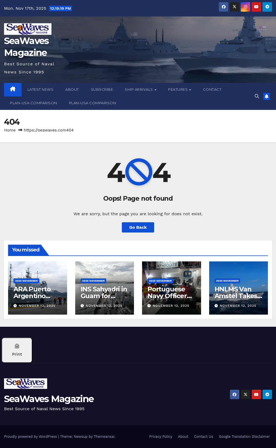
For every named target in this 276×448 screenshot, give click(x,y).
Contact (212, 89)
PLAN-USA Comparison (33, 103)
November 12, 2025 (37, 306)
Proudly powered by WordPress (31, 436)
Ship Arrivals (139, 89)
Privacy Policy (160, 436)
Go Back (138, 227)
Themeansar (104, 436)
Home (10, 130)
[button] (257, 96)
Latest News (40, 89)
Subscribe (102, 89)
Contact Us (203, 436)
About (72, 89)
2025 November (26, 280)
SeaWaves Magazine (49, 399)
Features (178, 89)
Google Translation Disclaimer (244, 436)
